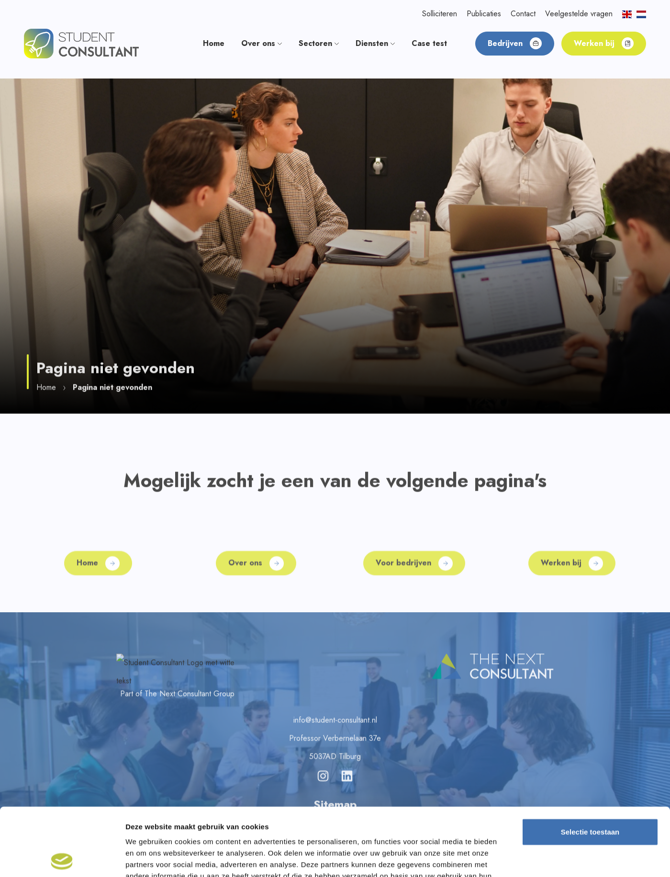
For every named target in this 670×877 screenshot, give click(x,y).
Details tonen (517, 858)
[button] (81, 42)
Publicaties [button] (484, 13)
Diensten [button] (375, 43)
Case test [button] (429, 43)
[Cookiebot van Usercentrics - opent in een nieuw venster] (62, 858)
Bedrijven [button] (515, 43)
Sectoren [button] (319, 43)
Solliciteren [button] (439, 13)
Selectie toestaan (590, 764)
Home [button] (213, 43)
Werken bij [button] (604, 43)
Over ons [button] (261, 43)
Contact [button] (523, 13)
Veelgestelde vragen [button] (579, 13)
